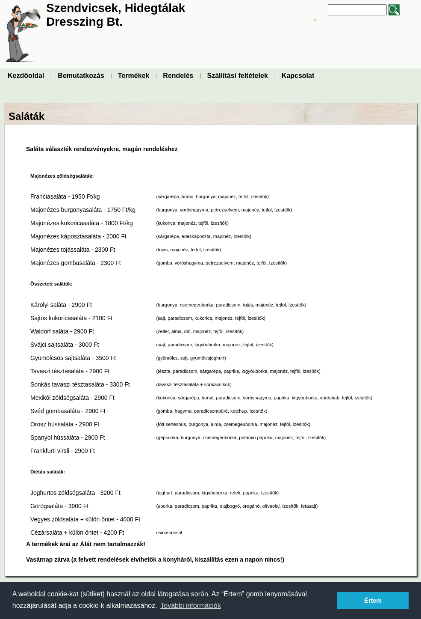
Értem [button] (373, 600)
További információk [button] (190, 605)
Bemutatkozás (81, 75)
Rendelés (178, 75)
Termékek (134, 75)
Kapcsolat (298, 75)
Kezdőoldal (26, 75)
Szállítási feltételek (237, 75)
